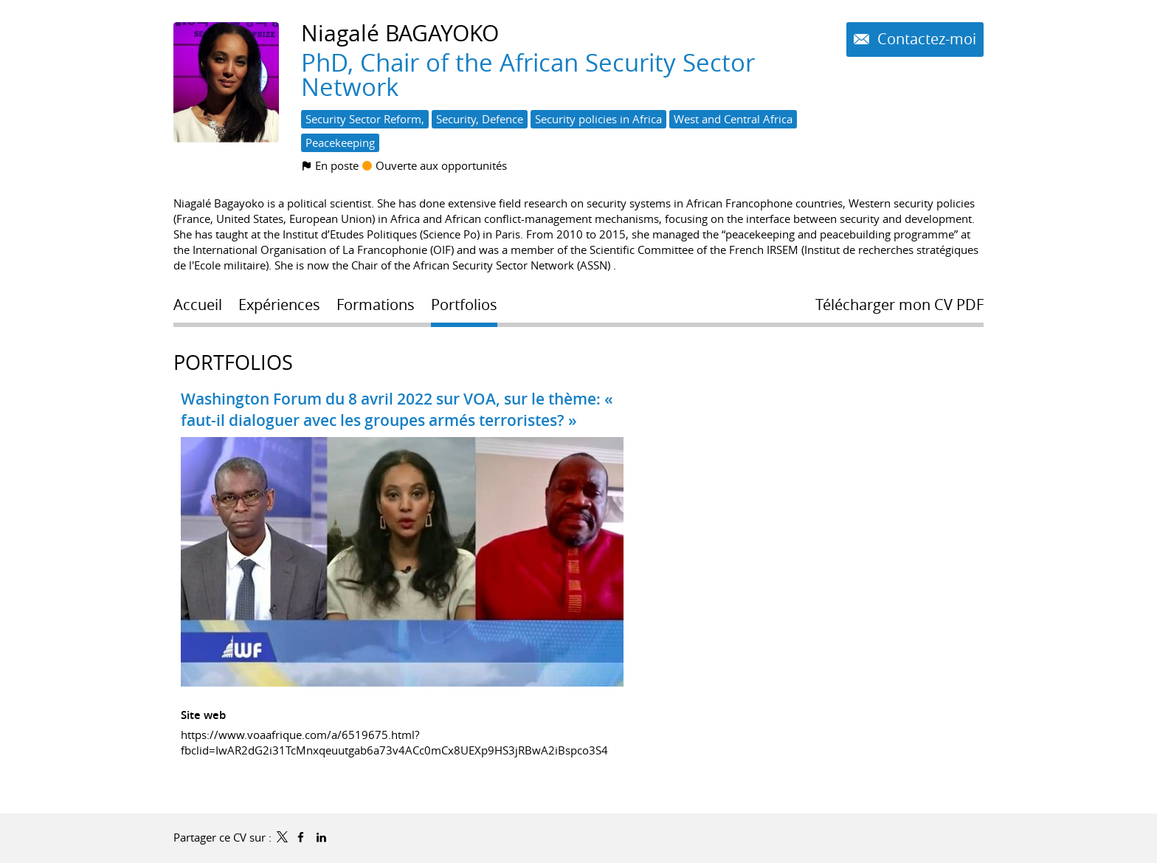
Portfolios (233, 362)
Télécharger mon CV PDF (899, 304)
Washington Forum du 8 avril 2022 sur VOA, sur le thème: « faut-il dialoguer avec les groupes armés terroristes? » (397, 409)
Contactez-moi (925, 39)
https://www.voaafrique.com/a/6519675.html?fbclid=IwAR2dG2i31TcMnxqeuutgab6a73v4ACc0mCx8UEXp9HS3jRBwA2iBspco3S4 (394, 742)
